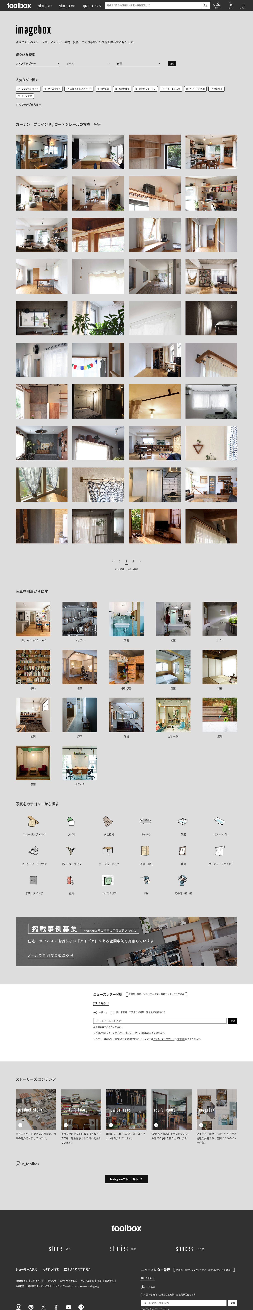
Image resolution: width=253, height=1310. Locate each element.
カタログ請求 (51, 1269)
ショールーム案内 (26, 1269)
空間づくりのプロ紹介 (77, 1269)
